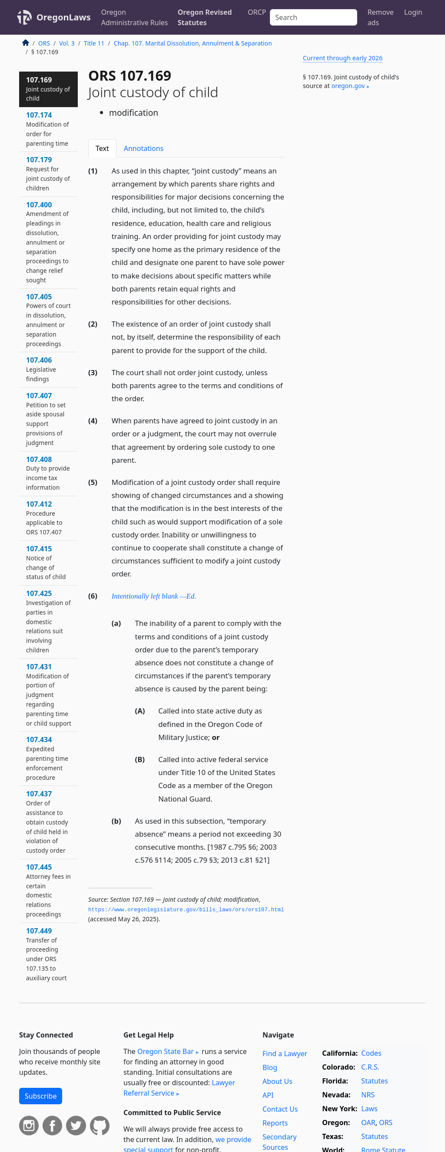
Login (413, 12)
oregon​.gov (348, 86)
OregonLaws (64, 17)
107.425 (48, 621)
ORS (44, 43)
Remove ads (381, 17)
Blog (269, 1067)
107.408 (48, 473)
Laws (369, 1108)
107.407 (46, 419)
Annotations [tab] (151, 149)
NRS (368, 1095)
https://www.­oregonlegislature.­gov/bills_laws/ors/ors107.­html (186, 910)
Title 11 (94, 43)
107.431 (48, 694)
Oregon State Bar (165, 1051)
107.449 (46, 954)
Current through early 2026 (342, 58)
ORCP (257, 12)
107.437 (47, 821)
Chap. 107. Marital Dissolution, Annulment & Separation (193, 43)
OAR (368, 1122)
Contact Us (280, 1109)
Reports (275, 1123)
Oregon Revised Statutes (205, 17)
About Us (277, 1081)
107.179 (48, 173)
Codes (371, 1053)
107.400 (47, 242)
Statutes (374, 1081)
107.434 (47, 758)
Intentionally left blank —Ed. (154, 596)
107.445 (48, 890)
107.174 (47, 128)
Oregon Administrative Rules (134, 17)
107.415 (46, 562)
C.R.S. (370, 1067)
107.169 (48, 89)
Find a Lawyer (284, 1053)
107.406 (41, 369)
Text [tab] (102, 148)
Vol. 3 (67, 43)
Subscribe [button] (40, 1096)
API (267, 1095)
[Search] (313, 17)
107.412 (44, 517)
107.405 (48, 320)
